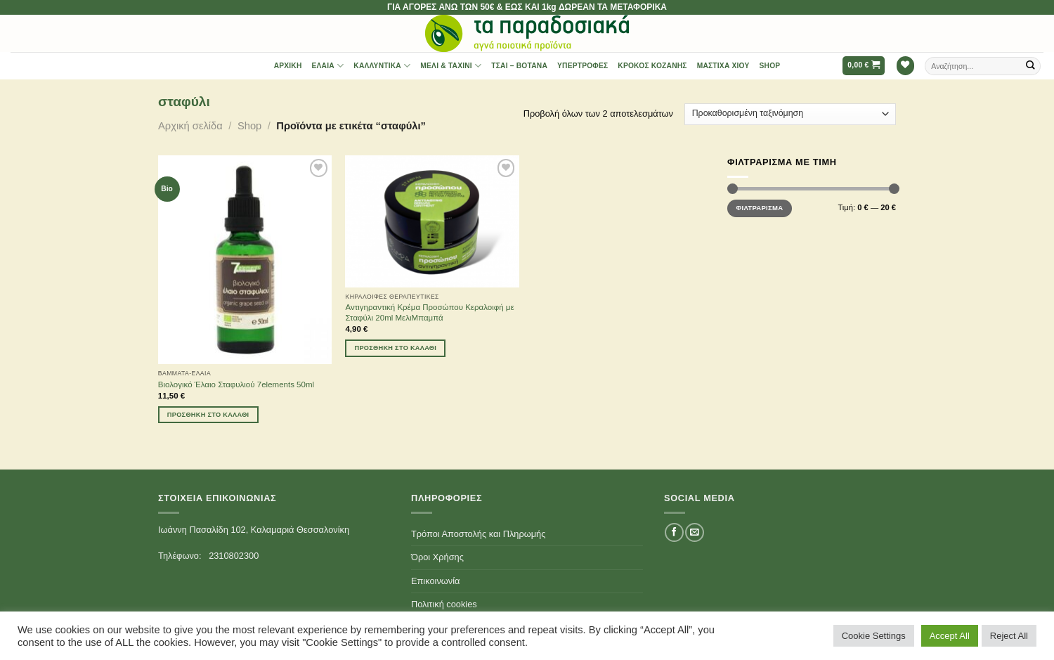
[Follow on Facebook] (674, 532)
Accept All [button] (950, 635)
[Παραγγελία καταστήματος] (790, 114)
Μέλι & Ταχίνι (450, 65)
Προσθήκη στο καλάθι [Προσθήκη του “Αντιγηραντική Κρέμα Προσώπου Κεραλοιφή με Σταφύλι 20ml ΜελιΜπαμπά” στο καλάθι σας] (396, 347)
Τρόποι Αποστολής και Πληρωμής (478, 534)
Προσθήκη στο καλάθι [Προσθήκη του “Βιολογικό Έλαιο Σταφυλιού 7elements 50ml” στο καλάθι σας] (208, 414)
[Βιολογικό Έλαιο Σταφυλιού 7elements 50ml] (245, 259)
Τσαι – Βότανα (519, 66)
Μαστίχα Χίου (723, 66)
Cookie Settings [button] (874, 635)
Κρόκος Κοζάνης (652, 66)
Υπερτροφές (582, 66)
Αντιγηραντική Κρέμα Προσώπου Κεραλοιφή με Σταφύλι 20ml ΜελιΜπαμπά (429, 312)
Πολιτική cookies (444, 604)
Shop (770, 66)
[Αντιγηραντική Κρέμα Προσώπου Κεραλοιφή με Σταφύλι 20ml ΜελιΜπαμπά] (432, 221)
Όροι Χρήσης (437, 557)
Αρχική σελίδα (190, 125)
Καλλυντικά (381, 65)
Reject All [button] (1009, 635)
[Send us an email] (694, 532)
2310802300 (234, 555)
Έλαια (328, 65)
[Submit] (1031, 65)
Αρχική (288, 66)
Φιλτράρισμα (759, 208)
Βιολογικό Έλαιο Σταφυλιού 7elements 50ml (236, 384)
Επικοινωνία (435, 581)
